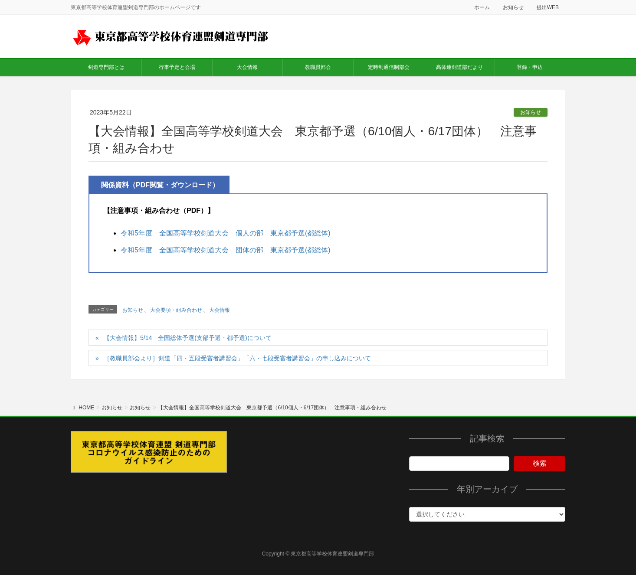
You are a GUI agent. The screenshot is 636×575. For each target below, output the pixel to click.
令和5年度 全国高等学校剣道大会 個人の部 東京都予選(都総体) (226, 233)
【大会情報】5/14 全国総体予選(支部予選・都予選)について (188, 337)
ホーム (482, 7)
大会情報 (219, 310)
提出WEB (548, 7)
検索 (540, 463)
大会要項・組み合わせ (176, 310)
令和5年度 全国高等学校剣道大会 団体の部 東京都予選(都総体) (226, 250)
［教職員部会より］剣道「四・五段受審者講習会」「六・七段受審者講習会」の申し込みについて (237, 358)
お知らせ (513, 7)
